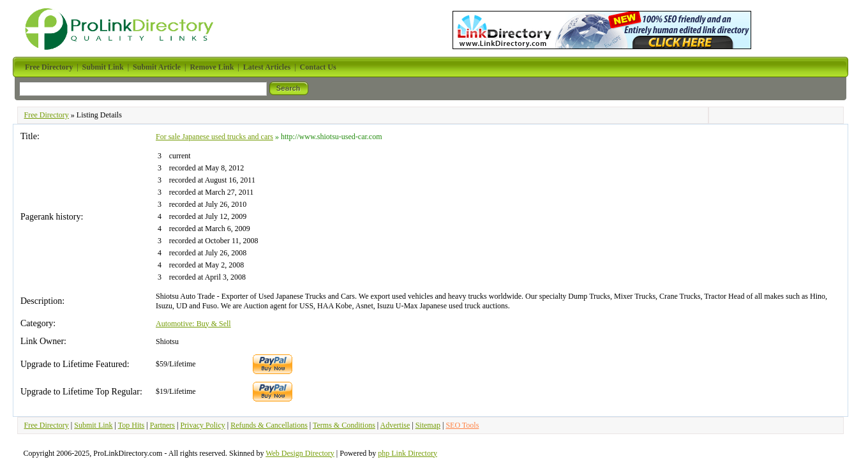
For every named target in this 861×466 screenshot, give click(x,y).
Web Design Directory (300, 453)
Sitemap (428, 425)
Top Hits (131, 425)
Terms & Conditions (344, 425)
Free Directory (46, 114)
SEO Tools (462, 425)
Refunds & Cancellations (269, 425)
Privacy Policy (202, 425)
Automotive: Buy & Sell (193, 323)
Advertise (395, 425)
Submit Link (93, 425)
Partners (162, 425)
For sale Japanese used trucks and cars (214, 136)
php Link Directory (407, 453)
